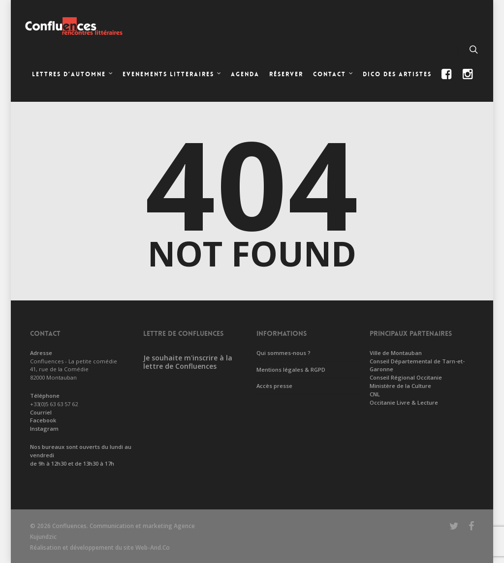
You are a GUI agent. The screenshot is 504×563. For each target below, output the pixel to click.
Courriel (41, 412)
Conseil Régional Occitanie (406, 377)
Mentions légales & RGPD (290, 369)
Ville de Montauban (396, 352)
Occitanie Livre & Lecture (404, 402)
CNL (375, 394)
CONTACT (333, 75)
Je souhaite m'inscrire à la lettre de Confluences (187, 362)
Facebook (43, 420)
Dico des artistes (397, 74)
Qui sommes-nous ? (283, 352)
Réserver (286, 74)
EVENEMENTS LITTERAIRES (172, 75)
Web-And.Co (152, 547)
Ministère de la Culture (400, 385)
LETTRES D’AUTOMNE (73, 75)
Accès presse (274, 385)
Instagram (44, 428)
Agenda (245, 74)
